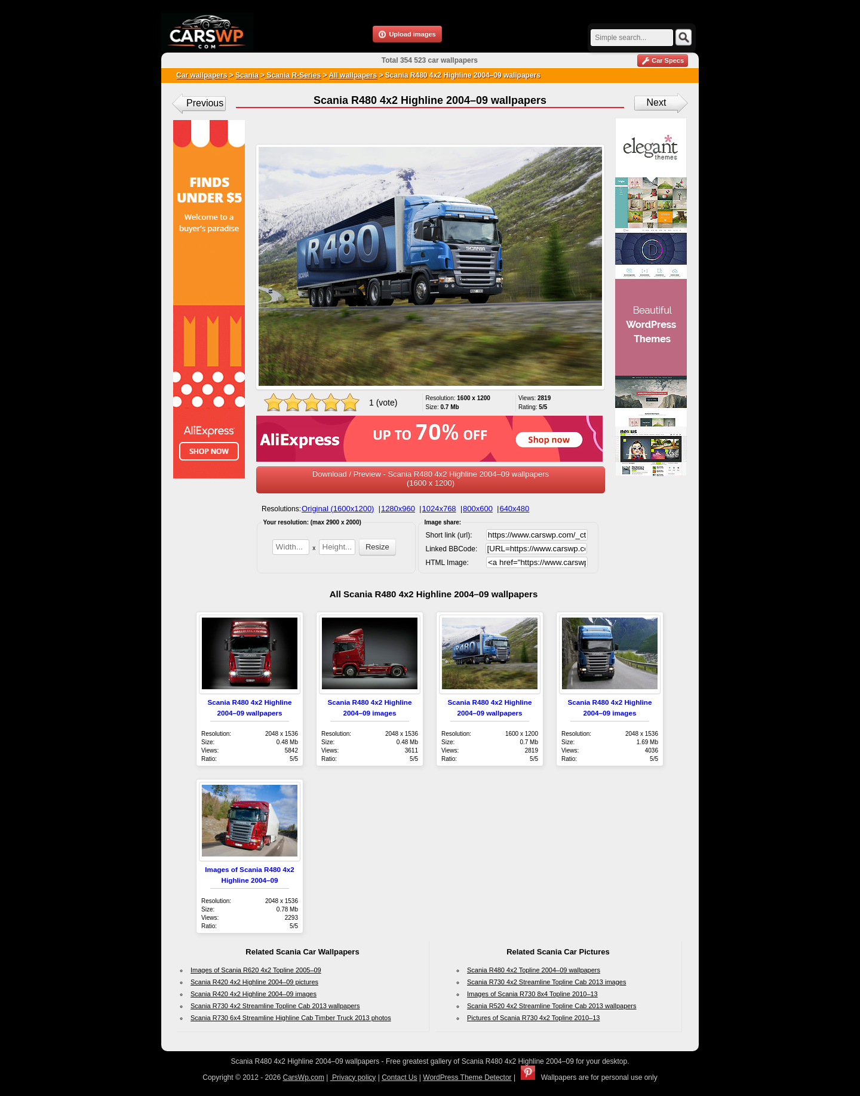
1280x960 (398, 508)
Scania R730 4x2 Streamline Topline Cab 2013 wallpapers (275, 1005)
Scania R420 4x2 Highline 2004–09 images (254, 993)
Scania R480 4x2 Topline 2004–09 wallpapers (533, 970)
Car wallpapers (201, 75)
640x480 (514, 508)
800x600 (478, 508)
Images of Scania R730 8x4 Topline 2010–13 (532, 993)
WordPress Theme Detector (467, 1077)
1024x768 (439, 508)
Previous (204, 103)
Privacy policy (353, 1077)
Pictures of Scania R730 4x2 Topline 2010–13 (533, 1017)
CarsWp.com (303, 1077)
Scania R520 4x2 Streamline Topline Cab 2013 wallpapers (552, 1005)
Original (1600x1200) (338, 508)
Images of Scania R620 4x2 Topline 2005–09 (256, 970)
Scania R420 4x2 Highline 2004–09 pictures (254, 982)
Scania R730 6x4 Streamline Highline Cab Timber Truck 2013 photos (291, 1017)
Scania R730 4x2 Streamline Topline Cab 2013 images (546, 982)
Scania (247, 75)
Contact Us (399, 1077)
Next (656, 102)
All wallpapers (352, 75)
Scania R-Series (293, 75)
